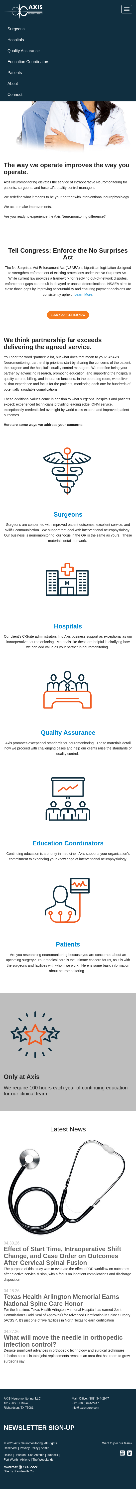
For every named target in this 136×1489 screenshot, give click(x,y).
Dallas (8, 1455)
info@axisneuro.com (85, 1407)
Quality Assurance (23, 51)
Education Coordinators (28, 62)
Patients (68, 944)
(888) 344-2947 (99, 1398)
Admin (45, 1448)
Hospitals (15, 40)
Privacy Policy (29, 1448)
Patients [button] (14, 73)
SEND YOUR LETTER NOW (68, 315)
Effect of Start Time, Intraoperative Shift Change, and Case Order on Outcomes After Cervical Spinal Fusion (62, 1255)
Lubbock (52, 1455)
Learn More (83, 294)
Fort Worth (11, 1459)
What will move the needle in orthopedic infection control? (63, 1341)
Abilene (25, 1459)
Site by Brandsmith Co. (19, 1471)
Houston (20, 1455)
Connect (14, 94)
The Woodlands (42, 1459)
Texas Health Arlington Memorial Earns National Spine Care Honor (61, 1300)
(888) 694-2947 (88, 1403)
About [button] (12, 84)
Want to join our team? (117, 1443)
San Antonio (36, 1455)
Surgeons (16, 29)
